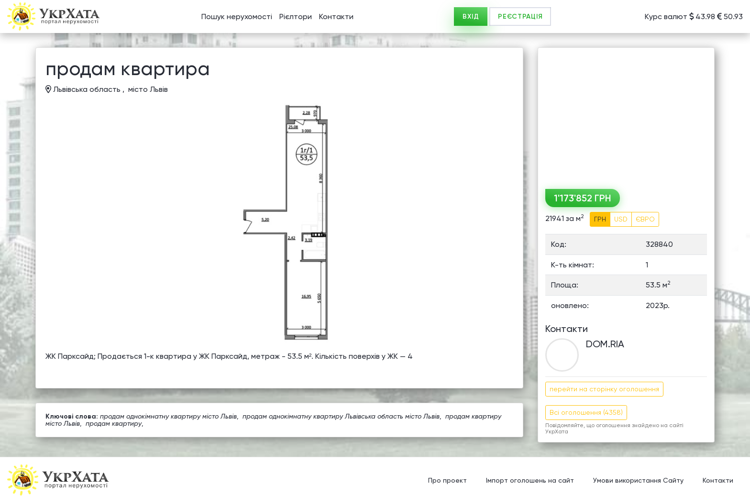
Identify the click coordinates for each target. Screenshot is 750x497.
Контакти (336, 16)
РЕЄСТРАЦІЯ (520, 16)
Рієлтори (295, 16)
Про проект (447, 480)
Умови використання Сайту (638, 480)
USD (621, 219)
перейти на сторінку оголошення (604, 389)
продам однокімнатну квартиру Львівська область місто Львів (341, 416)
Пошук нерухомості (236, 16)
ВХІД (471, 16)
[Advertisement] (626, 115)
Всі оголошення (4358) (586, 412)
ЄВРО (645, 219)
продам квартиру (114, 423)
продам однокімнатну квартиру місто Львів (168, 416)
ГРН (600, 219)
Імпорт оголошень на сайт (530, 480)
